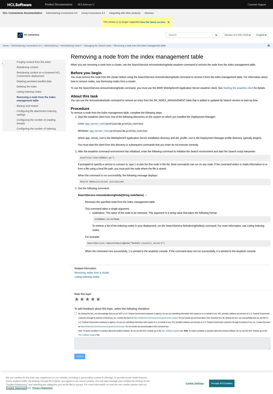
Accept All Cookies (222, 385)
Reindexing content (27, 67)
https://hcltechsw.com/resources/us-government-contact (156, 319)
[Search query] (193, 35)
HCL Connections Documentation (22, 13)
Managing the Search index (97, 45)
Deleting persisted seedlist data (34, 81)
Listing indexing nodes (29, 91)
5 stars (98, 300)
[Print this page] (269, 46)
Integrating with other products (125, 13)
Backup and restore (27, 105)
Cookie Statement (16, 390)
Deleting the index (27, 86)
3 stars (87, 300)
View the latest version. (153, 22)
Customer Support (257, 4)
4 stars (93, 300)
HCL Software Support (171, 332)
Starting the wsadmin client (238, 88)
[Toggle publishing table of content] (3, 63)
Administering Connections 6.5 (62, 13)
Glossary (149, 13)
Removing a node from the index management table (140, 45)
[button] (15, 62)
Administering (51, 45)
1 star (77, 300)
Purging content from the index (34, 62)
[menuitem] (61, 13)
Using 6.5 (93, 13)
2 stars (82, 300)
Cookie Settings (195, 385)
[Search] (216, 35)
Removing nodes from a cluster (91, 273)
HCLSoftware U (86, 4)
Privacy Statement (42, 390)
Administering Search (71, 45)
